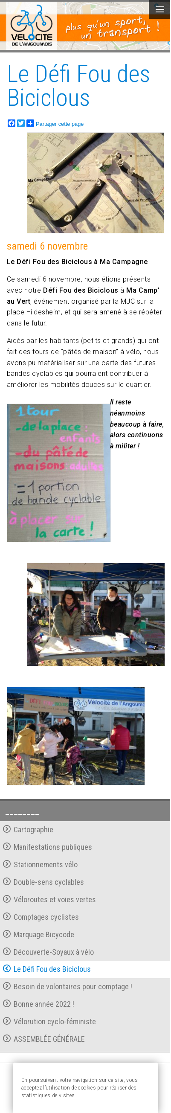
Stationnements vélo (40, 864)
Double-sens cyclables (43, 882)
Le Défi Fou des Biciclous (47, 969)
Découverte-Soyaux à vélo (48, 951)
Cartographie (28, 829)
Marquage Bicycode (38, 934)
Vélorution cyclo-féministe (49, 1021)
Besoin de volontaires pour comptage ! (67, 986)
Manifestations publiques (47, 847)
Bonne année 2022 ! (38, 1004)
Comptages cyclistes (41, 916)
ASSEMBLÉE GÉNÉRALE (44, 1039)
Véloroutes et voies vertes (49, 899)
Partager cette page (55, 123)
